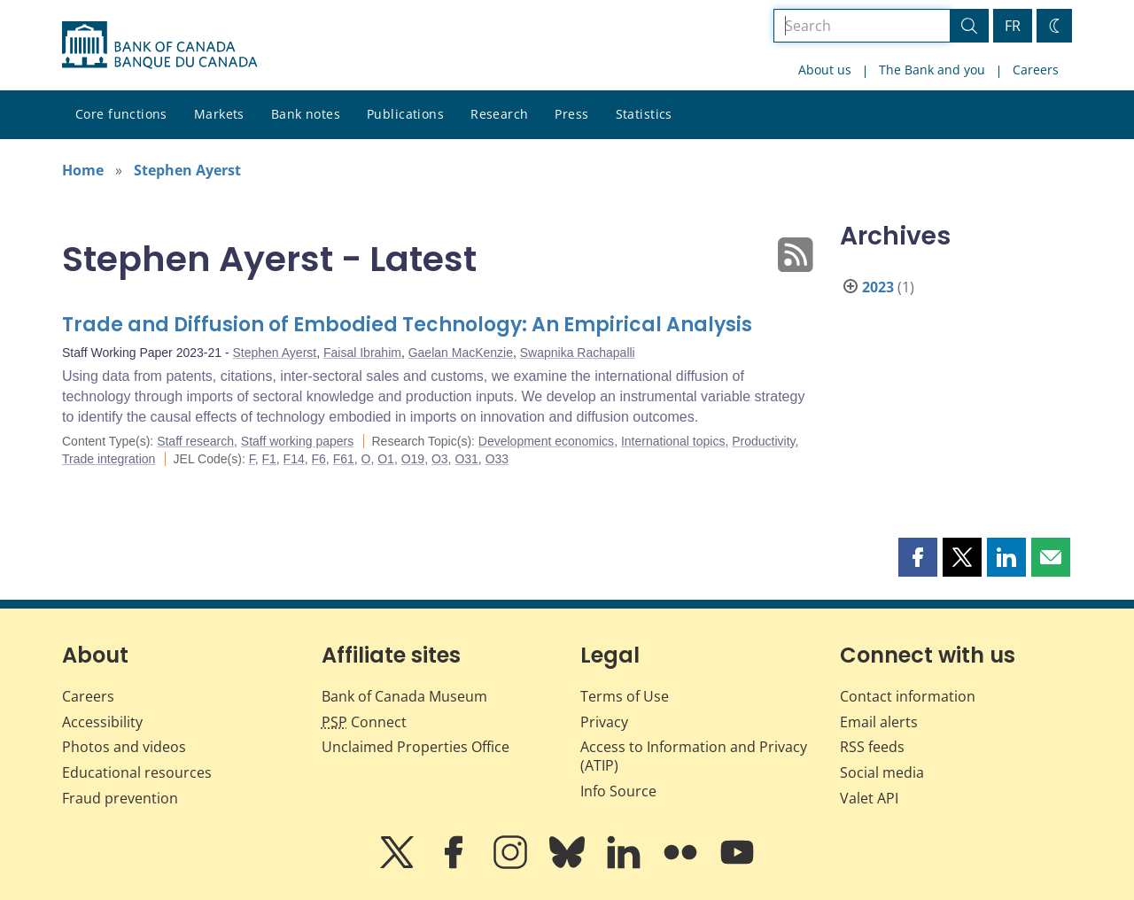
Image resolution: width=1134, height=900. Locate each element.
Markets (219, 113)
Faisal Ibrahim (362, 352)
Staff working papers (297, 441)
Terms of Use (624, 696)
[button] (917, 557)
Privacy (604, 722)
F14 (294, 459)
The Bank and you (932, 69)
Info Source (618, 791)
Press (571, 113)
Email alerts (879, 722)
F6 (319, 459)
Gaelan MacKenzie (460, 352)
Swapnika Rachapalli (577, 352)
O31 (466, 459)
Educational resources (137, 772)
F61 (343, 459)
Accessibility (102, 722)
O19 (412, 459)
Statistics (644, 113)
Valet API (869, 798)
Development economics (546, 441)
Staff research (195, 441)
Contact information (907, 696)
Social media (882, 772)
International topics (673, 441)
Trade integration (108, 459)
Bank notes (305, 113)
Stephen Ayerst (187, 170)
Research (499, 113)
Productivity (763, 441)
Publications (405, 113)
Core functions (121, 113)
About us (824, 69)
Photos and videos (124, 746)
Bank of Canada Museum (404, 696)
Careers (1036, 69)
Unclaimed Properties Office (415, 746)
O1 (385, 459)
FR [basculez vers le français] (1013, 25)
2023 (878, 287)
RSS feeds (872, 746)
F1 (268, 459)
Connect (364, 722)
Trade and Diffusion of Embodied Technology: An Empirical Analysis (407, 324)
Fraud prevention (120, 798)
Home (83, 170)
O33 (497, 459)
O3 (439, 459)
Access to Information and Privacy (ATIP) (693, 756)
